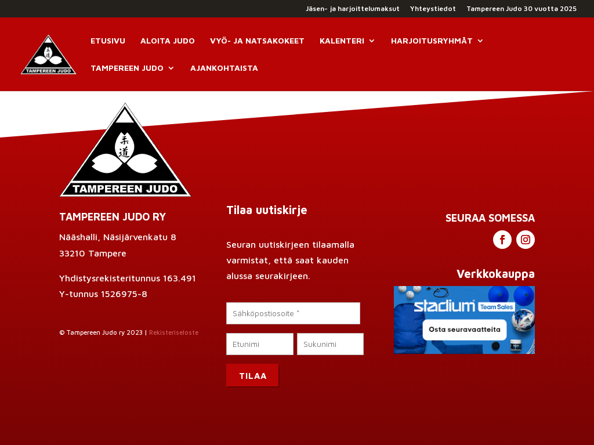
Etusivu (107, 41)
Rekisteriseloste (173, 332)
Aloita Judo (167, 41)
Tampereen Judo (127, 68)
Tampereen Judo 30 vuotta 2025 (521, 9)
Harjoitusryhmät (432, 41)
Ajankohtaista (224, 68)
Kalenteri (342, 41)
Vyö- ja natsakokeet (257, 41)
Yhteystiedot (433, 9)
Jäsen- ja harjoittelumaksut (353, 9)
